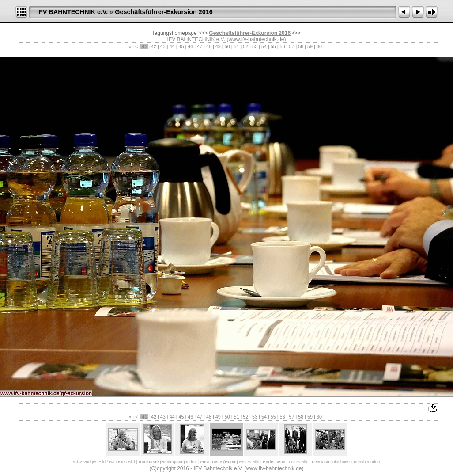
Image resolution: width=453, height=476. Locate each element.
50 (227, 46)
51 (236, 46)
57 (291, 46)
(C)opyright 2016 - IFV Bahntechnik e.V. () (226, 468)
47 (200, 46)
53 (255, 46)
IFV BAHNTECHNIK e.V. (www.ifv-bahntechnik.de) (226, 39)
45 (181, 46)
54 (264, 46)
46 (190, 46)
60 (319, 46)
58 (301, 46)
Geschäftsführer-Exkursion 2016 (164, 11)
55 (273, 46)
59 (310, 46)
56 (283, 46)
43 (163, 46)
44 (172, 46)
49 (218, 46)
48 (209, 46)
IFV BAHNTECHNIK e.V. (72, 11)
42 (154, 46)
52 (245, 46)
